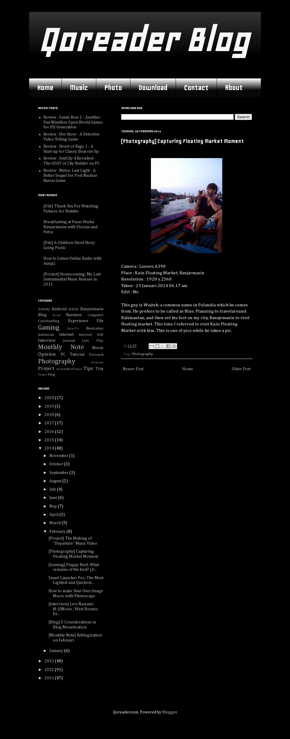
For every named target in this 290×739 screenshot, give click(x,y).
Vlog (51, 374)
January (56, 651)
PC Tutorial (72, 354)
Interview (47, 340)
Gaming (48, 327)
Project (46, 368)
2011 (50, 678)
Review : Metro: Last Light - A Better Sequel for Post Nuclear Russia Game (70, 175)
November (59, 456)
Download (152, 87)
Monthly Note (61, 347)
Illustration (94, 328)
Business (74, 315)
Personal (96, 355)
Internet (66, 335)
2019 (50, 406)
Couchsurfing (48, 321)
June (53, 498)
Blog (42, 315)
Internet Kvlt (91, 335)
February (58, 532)
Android (59, 309)
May (53, 506)
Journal (69, 341)
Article (73, 309)
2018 (50, 415)
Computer (95, 315)
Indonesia (46, 335)
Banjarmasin (91, 309)
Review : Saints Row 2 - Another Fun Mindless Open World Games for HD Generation (73, 122)
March (55, 523)
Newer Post (133, 369)
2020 (50, 398)
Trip (99, 369)
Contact (196, 87)
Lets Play (92, 341)
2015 (50, 440)
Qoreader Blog (143, 40)
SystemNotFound (69, 369)
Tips (88, 368)
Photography (142, 354)
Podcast (97, 362)
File (100, 321)
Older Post (241, 369)
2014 (50, 448)
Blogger (169, 712)
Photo (113, 87)
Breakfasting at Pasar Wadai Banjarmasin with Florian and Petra (70, 227)
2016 (50, 432)
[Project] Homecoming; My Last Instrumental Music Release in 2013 (72, 279)
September (59, 473)
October (56, 464)
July (53, 489)
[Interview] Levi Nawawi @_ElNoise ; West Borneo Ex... (73, 609)
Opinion (47, 354)
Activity (44, 309)
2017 (50, 423)
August (55, 481)
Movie (97, 348)
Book (57, 315)
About (233, 87)
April (54, 515)
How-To (73, 328)
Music (79, 87)
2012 (50, 670)
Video (42, 374)
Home (45, 87)
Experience (78, 321)
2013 (50, 661)
